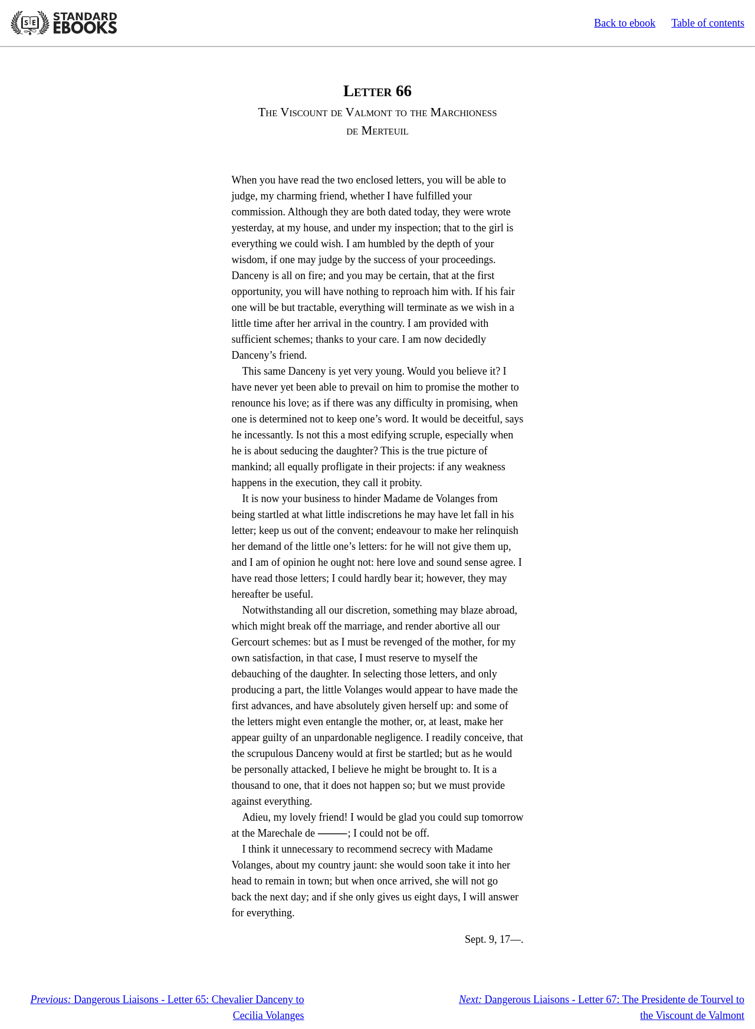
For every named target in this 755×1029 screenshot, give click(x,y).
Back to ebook (624, 23)
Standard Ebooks (64, 23)
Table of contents (707, 23)
